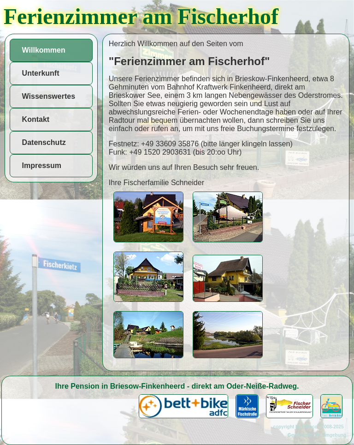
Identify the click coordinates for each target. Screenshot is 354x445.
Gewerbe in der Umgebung (317, 435)
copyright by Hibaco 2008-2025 (309, 426)
